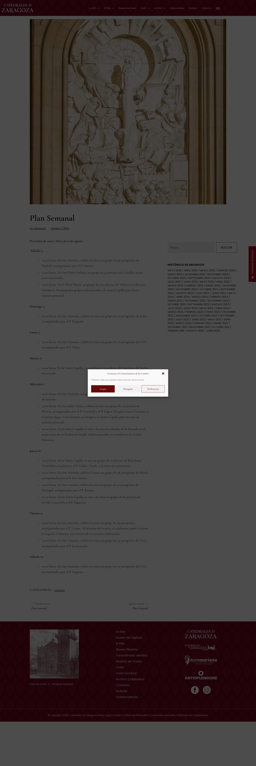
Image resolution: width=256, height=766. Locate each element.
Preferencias (153, 388)
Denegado (128, 388)
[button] (163, 373)
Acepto (103, 388)
